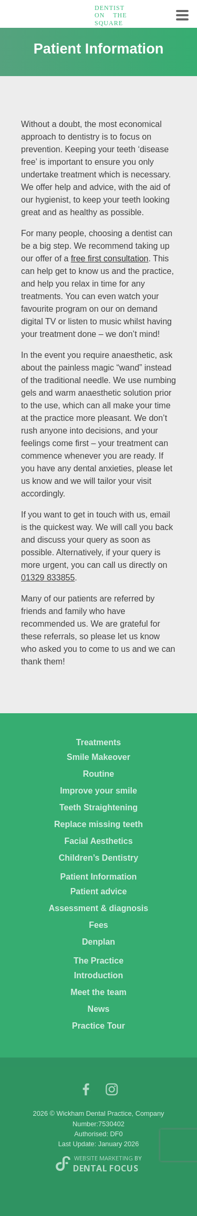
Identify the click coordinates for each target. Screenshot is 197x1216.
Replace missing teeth (98, 824)
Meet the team (98, 992)
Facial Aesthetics (98, 841)
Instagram (111, 1092)
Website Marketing (103, 1158)
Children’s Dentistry (98, 857)
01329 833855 (48, 577)
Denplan (98, 941)
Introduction (98, 975)
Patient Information (98, 876)
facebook (85, 1092)
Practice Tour (98, 1025)
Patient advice (98, 891)
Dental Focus (105, 1168)
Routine (99, 773)
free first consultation (110, 258)
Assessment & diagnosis (98, 908)
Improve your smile (98, 790)
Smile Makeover (98, 757)
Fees (98, 925)
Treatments (98, 742)
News (99, 1008)
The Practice (98, 960)
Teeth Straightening (98, 807)
